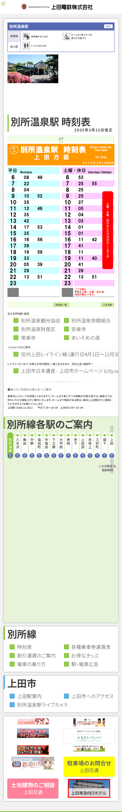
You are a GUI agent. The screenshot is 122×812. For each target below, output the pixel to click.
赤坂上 (90, 447)
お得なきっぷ (84, 655)
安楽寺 (78, 328)
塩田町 (39, 447)
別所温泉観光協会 (40, 320)
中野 (32, 447)
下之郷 (53, 447)
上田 (111, 447)
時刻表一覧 (61, 304)
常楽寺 (28, 337)
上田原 (82, 447)
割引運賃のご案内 (36, 655)
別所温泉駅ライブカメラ (42, 704)
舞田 (24, 447)
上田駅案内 (29, 696)
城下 (104, 447)
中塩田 (46, 447)
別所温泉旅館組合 (91, 320)
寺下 (75, 447)
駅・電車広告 (84, 664)
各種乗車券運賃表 (91, 646)
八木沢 (106, 304)
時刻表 (24, 646)
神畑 (68, 447)
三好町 (97, 447)
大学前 (61, 447)
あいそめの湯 (85, 337)
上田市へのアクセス (92, 696)
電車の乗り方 (31, 664)
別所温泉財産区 (38, 328)
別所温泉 (10, 447)
